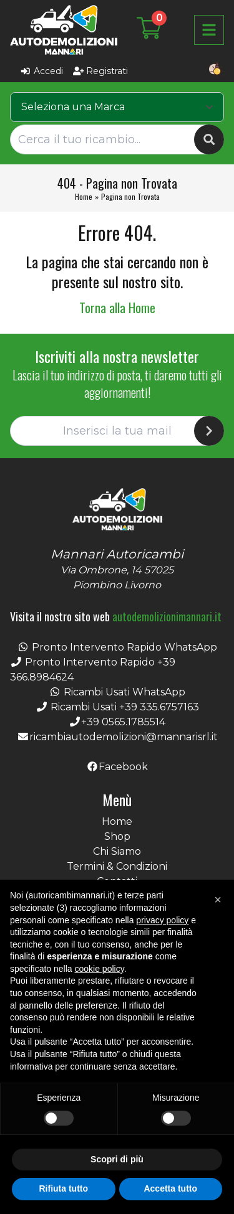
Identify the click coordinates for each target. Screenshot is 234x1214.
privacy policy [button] (162, 920)
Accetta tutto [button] (170, 1188)
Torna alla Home (117, 307)
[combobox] (117, 107)
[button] (218, 900)
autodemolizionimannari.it (167, 616)
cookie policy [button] (99, 969)
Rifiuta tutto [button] (63, 1188)
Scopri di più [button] (117, 1159)
